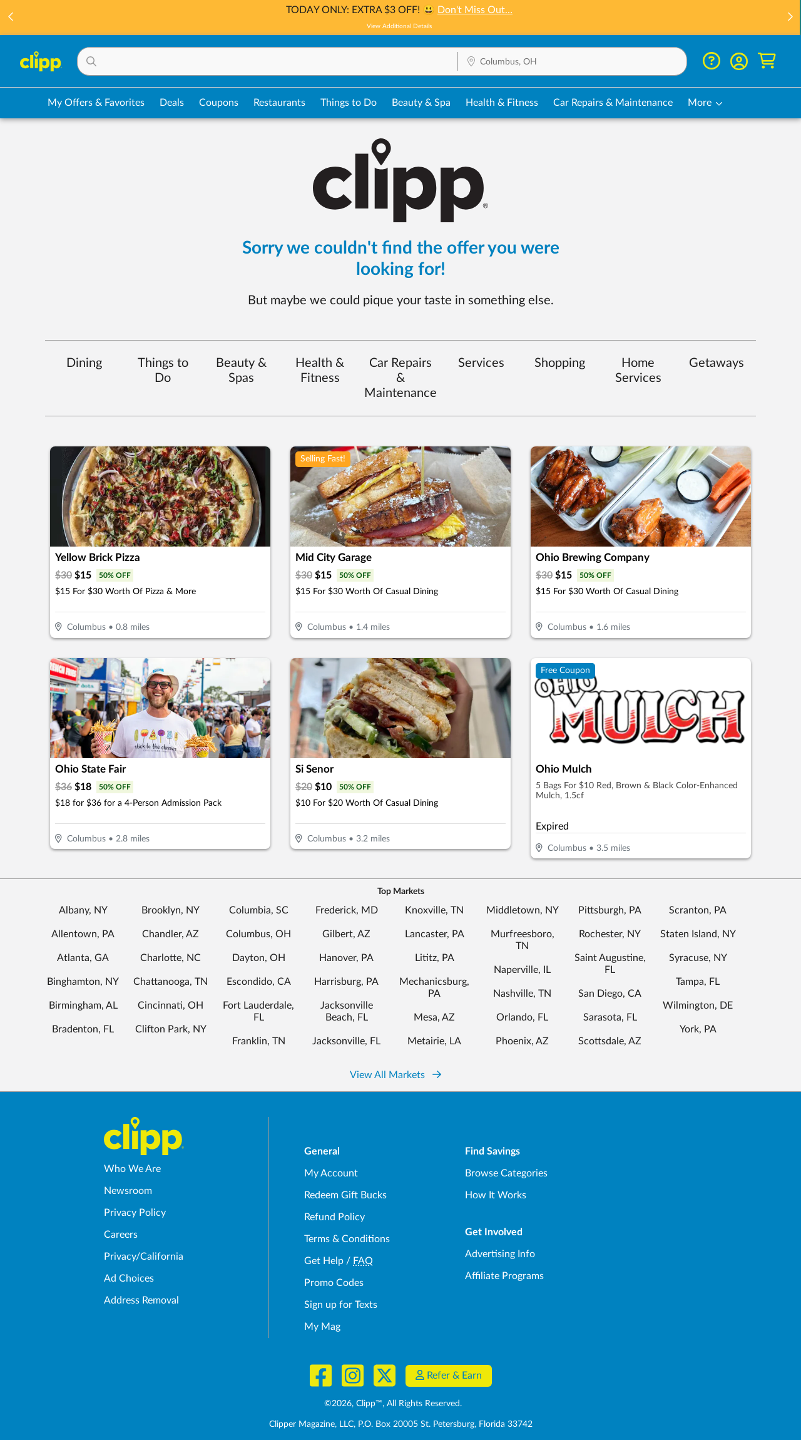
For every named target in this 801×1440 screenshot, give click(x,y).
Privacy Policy (135, 1213)
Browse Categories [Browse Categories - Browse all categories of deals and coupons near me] (506, 1173)
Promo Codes (334, 1283)
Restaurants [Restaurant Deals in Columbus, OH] (279, 103)
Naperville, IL (522, 970)
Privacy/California (143, 1257)
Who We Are (132, 1169)
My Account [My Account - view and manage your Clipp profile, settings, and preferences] (331, 1173)
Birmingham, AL (83, 1005)
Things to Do (163, 370)
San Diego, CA (609, 994)
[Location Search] (571, 61)
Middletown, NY (522, 910)
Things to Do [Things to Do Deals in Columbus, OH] (348, 103)
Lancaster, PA (434, 934)
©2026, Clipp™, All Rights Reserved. (393, 1403)
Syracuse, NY (698, 958)
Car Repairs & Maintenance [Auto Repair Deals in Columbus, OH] (613, 103)
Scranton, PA (698, 910)
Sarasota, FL (610, 1017)
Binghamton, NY (83, 982)
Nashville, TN (522, 994)
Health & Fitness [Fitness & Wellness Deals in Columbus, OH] (502, 103)
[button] (11, 18)
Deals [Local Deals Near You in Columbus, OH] (172, 103)
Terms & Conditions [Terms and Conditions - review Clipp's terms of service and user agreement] (347, 1239)
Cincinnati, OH (170, 1005)
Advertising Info (500, 1254)
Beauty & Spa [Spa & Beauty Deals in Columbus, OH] (421, 103)
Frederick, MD (346, 910)
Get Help (324, 1261)
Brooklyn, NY (170, 910)
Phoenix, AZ (522, 1041)
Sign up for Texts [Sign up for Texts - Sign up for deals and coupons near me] (340, 1305)
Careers (121, 1235)
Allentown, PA (83, 934)
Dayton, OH (258, 958)
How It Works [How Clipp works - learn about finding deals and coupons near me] (495, 1195)
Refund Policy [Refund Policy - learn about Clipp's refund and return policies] (334, 1217)
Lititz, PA (434, 958)
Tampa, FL (698, 982)
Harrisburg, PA (346, 982)
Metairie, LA (434, 1041)
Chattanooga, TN (170, 982)
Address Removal (141, 1300)
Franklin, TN (258, 1041)
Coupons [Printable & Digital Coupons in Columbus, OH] (218, 103)
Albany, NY (83, 910)
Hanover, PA (346, 958)
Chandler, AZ (170, 934)
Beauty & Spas (241, 370)
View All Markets (395, 1075)
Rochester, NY (610, 934)
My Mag (322, 1327)
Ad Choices (129, 1278)
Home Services (638, 370)
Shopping (559, 363)
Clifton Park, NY (171, 1029)
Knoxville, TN (434, 910)
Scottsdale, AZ (609, 1041)
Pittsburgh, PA (609, 910)
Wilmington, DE (698, 1005)
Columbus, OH (258, 934)
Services (481, 363)
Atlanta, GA (83, 958)
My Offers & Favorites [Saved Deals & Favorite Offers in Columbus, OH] (96, 103)
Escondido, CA (259, 982)
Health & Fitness (319, 370)
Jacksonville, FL (346, 1041)
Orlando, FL (522, 1017)
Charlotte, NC (170, 958)
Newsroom (128, 1191)
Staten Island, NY (698, 934)
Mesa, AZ (434, 1017)
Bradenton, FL (83, 1029)
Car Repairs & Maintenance (400, 378)
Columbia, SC (258, 910)
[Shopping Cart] (767, 61)
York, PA (698, 1029)
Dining (84, 363)
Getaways (716, 363)
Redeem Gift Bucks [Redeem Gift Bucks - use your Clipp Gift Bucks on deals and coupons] (345, 1195)
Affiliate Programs (504, 1276)
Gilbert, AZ (346, 934)
